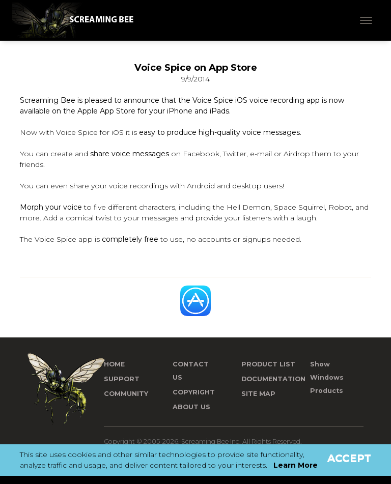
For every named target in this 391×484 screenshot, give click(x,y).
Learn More (295, 465)
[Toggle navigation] (366, 20)
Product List (268, 364)
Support (121, 379)
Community (126, 393)
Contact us (191, 370)
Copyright (194, 392)
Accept (349, 458)
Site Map (258, 393)
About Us (191, 407)
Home (114, 364)
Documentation (273, 379)
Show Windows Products (327, 377)
